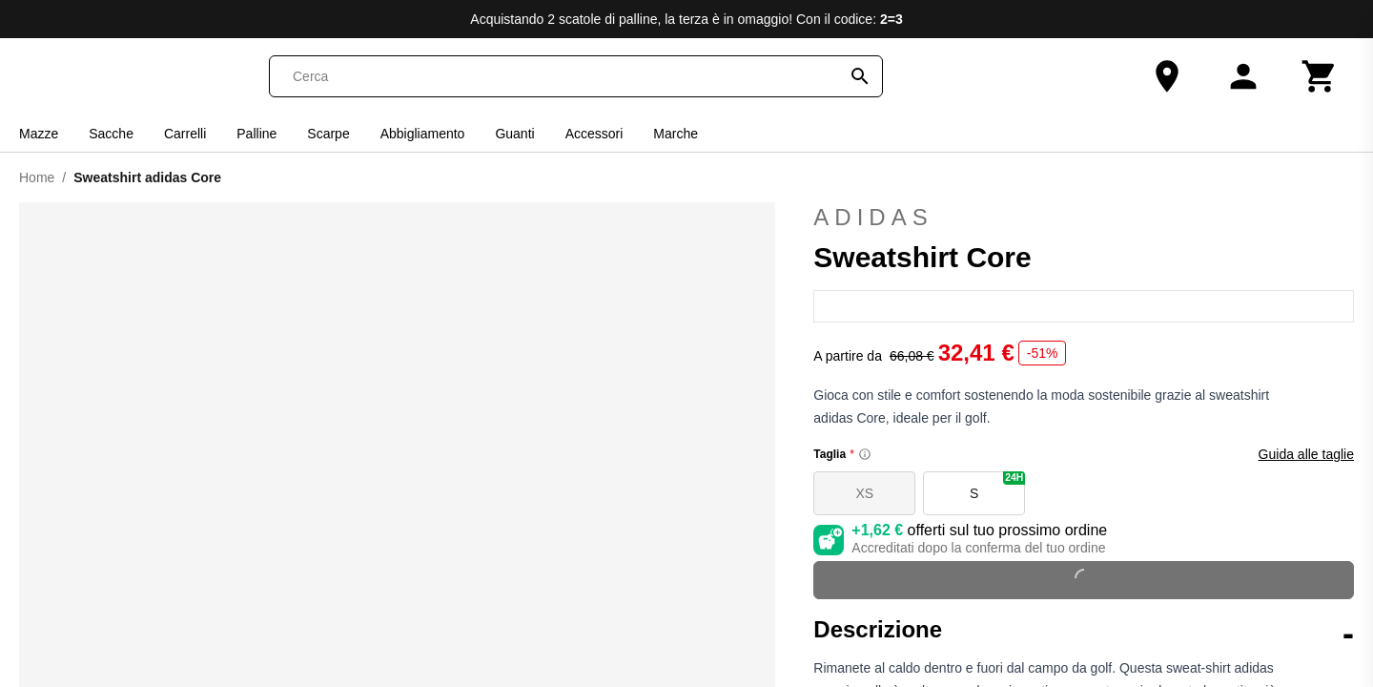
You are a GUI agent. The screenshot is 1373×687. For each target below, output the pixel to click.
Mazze (38, 133)
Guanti (514, 133)
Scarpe (328, 133)
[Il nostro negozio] (1167, 76)
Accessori (594, 133)
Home (36, 177)
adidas (1083, 217)
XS (864, 493)
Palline (256, 133)
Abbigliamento (422, 133)
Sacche (111, 133)
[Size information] (864, 454)
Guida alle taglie (1306, 454)
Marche (675, 133)
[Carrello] (1320, 76)
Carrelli (185, 133)
